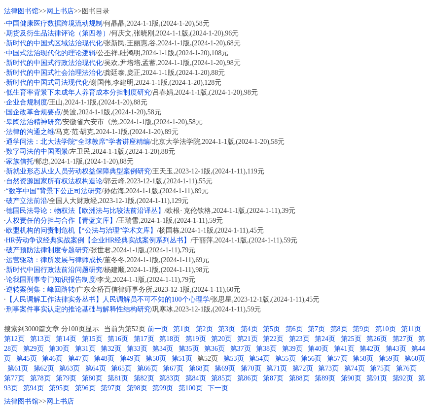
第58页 (363, 358)
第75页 (380, 368)
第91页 (376, 378)
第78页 (40, 378)
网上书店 (60, 11)
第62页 (44, 368)
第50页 (155, 358)
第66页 (147, 368)
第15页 (92, 338)
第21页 (247, 338)
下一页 (218, 388)
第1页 (181, 329)
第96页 (85, 388)
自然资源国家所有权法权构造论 (54, 181)
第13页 (40, 338)
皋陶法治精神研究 (33, 122)
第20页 (221, 338)
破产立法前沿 (26, 201)
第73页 (328, 368)
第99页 (162, 388)
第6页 (294, 329)
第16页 (118, 338)
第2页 (204, 329)
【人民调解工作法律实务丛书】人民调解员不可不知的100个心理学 (108, 299)
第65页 (121, 368)
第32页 (111, 348)
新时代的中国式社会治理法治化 (54, 72)
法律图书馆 (21, 11)
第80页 (92, 378)
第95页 (59, 388)
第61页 (17, 368)
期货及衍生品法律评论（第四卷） (57, 33)
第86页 (247, 378)
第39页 (292, 348)
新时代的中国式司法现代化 (47, 82)
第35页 (189, 348)
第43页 (396, 348)
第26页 (376, 338)
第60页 (414, 358)
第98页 (137, 388)
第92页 (403, 378)
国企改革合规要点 (33, 112)
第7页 (316, 329)
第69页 (225, 368)
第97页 (111, 388)
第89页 (325, 378)
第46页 (52, 358)
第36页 (214, 348)
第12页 (14, 338)
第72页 (302, 368)
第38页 (266, 348)
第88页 (299, 378)
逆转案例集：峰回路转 (40, 289)
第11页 (411, 329)
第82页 (144, 378)
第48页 (104, 358)
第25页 (351, 338)
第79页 (66, 378)
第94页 (33, 388)
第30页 (59, 348)
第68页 (199, 368)
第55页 (285, 358)
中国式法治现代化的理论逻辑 (51, 53)
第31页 (85, 348)
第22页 (273, 338)
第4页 (249, 329)
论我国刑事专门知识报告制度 (51, 279)
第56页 (311, 358)
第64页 (95, 368)
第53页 (233, 358)
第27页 (403, 338)
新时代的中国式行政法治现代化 (54, 63)
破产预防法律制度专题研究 (47, 250)
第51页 (182, 358)
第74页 (354, 368)
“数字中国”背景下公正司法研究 (54, 191)
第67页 (173, 368)
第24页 (325, 338)
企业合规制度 (26, 102)
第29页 (33, 348)
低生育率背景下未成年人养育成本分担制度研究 (78, 92)
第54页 (259, 358)
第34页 (162, 348)
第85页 (221, 378)
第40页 (318, 348)
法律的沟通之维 (30, 132)
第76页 (406, 368)
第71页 (276, 368)
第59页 (389, 358)
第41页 (344, 348)
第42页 (369, 348)
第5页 (271, 329)
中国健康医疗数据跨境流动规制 (54, 23)
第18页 (169, 338)
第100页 (191, 388)
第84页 (195, 378)
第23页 (299, 338)
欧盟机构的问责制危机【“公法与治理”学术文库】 (81, 230)
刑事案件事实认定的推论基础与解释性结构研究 (78, 309)
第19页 (195, 338)
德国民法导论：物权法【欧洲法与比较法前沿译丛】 (85, 210)
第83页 (169, 378)
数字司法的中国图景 (37, 151)
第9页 (361, 329)
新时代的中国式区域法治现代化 (54, 43)
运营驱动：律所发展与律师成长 (54, 260)
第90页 (351, 378)
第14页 (66, 338)
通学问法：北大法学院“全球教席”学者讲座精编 (78, 141)
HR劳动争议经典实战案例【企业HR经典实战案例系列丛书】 (98, 240)
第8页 (339, 329)
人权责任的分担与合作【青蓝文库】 (61, 220)
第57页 (337, 358)
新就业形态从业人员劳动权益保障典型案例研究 (78, 171)
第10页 (385, 329)
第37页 (240, 348)
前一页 (157, 329)
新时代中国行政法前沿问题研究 (54, 269)
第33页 (137, 348)
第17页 (144, 338)
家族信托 (20, 161)
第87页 (273, 378)
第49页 (130, 358)
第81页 (118, 378)
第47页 (78, 358)
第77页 (14, 378)
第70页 (251, 368)
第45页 (26, 358)
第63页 (69, 368)
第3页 (226, 329)
